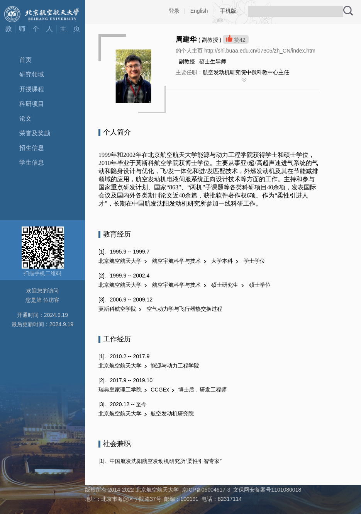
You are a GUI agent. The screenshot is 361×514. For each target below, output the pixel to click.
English (199, 11)
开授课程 (31, 89)
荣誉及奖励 (34, 133)
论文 (25, 118)
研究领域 (31, 74)
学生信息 (31, 162)
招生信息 (31, 148)
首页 (25, 59)
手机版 (228, 11)
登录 (174, 11)
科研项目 (31, 103)
